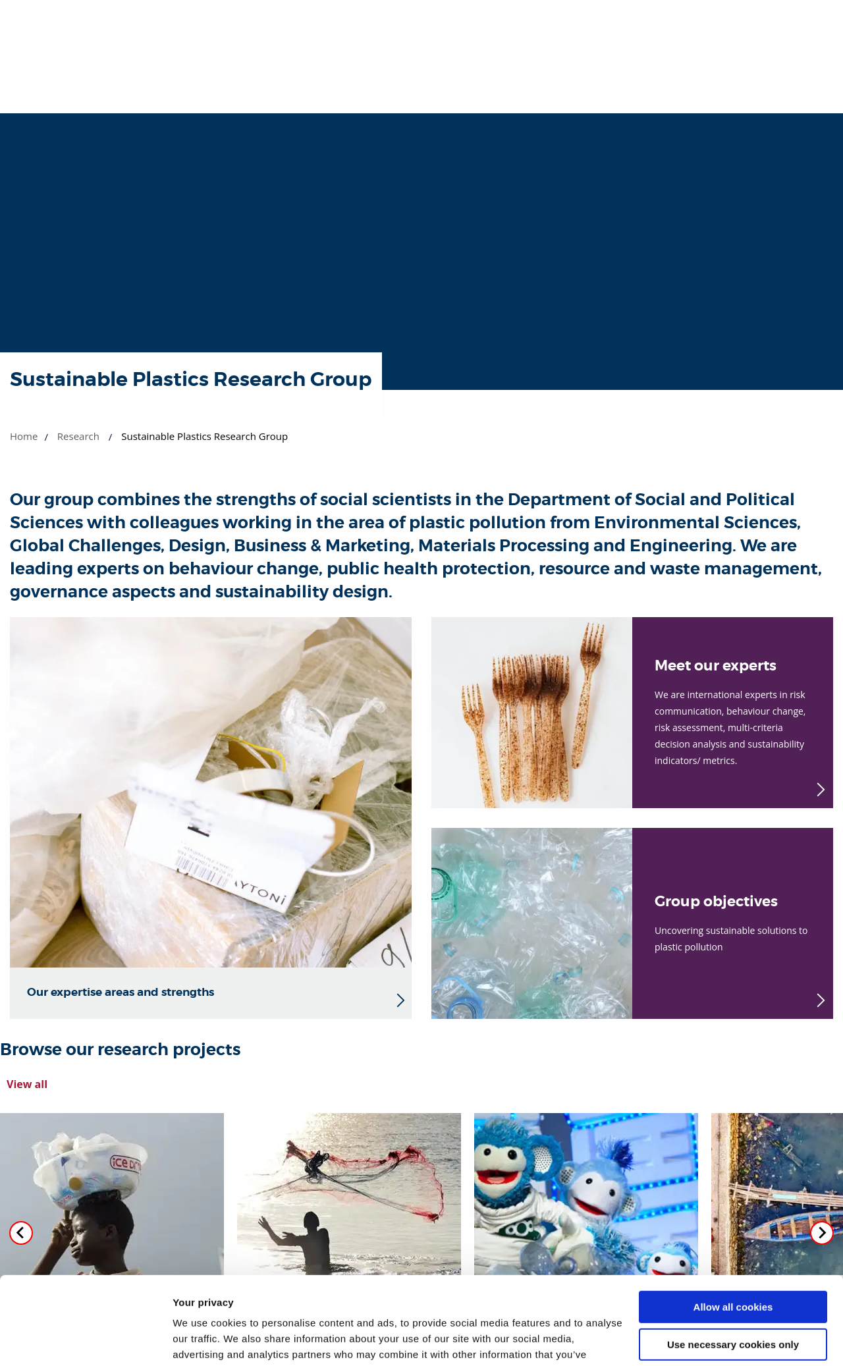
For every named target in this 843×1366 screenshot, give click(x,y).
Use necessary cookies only (733, 1261)
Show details (203, 1340)
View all (27, 1084)
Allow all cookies (733, 1224)
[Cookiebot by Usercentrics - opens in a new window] (85, 1340)
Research (78, 436)
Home (24, 436)
